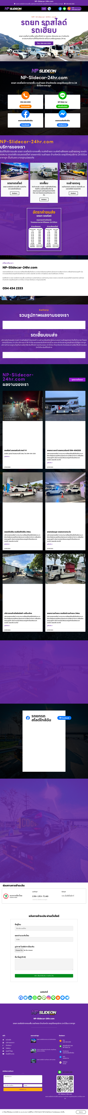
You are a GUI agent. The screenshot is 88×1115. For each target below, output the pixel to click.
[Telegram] (67, 998)
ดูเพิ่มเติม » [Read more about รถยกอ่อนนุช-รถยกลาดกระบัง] (50, 544)
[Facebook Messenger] (62, 998)
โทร (64, 1040)
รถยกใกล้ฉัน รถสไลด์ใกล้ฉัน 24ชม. (17, 531)
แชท (64, 1056)
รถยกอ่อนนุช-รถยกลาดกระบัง (59, 531)
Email (64, 1063)
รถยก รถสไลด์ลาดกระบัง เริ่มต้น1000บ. (46, 1039)
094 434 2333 (76, 9)
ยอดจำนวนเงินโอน (22, 936)
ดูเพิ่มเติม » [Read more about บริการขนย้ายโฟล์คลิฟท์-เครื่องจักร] (7, 625)
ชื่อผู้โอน (18, 924)
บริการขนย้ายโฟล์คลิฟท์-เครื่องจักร (18, 613)
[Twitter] (25, 998)
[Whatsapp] (35, 998)
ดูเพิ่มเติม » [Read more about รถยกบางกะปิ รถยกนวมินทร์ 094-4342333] (50, 463)
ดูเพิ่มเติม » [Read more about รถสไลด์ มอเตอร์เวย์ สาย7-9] (7, 456)
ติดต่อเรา (14, 193)
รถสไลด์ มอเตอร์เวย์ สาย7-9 (15, 450)
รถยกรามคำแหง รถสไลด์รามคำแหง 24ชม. (63, 613)
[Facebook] (21, 998)
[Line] (53, 998)
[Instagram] (48, 998)
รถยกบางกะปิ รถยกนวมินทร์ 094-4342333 (64, 450)
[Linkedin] (30, 998)
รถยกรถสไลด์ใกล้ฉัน (25, 120)
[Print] (58, 998)
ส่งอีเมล (65, 1062)
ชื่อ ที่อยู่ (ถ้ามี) (20, 957)
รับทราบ (81, 1112)
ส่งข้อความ (66, 1058)
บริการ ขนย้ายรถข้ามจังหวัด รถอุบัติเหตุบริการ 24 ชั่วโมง (46, 1050)
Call (73, 8)
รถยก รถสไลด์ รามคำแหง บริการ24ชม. (46, 1060)
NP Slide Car (62, 102)
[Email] (39, 998)
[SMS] (44, 998)
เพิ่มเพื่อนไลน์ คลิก (68, 1046)
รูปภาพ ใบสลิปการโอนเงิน (24, 947)
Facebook (66, 1051)
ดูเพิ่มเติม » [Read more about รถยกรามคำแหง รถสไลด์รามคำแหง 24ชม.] (50, 625)
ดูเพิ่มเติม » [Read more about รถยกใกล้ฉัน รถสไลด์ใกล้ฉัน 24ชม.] (7, 544)
